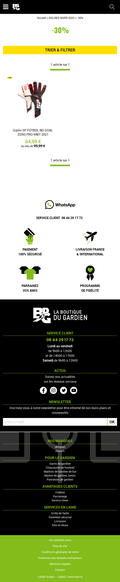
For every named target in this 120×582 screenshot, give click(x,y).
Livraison (60, 521)
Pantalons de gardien (60, 479)
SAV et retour (60, 525)
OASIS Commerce (69, 577)
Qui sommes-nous (60, 540)
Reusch (60, 451)
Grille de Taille (60, 513)
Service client (60, 500)
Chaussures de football (60, 467)
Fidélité (60, 492)
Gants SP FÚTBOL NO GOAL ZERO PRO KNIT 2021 (33, 132)
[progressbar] (60, 69)
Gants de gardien (60, 463)
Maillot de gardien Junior (60, 475)
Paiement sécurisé (60, 517)
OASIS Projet (46, 577)
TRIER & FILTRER (60, 50)
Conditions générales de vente (60, 552)
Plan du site (60, 546)
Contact (60, 570)
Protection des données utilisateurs (60, 558)
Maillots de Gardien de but (60, 471)
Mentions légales (60, 564)
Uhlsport (60, 447)
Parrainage (60, 496)
